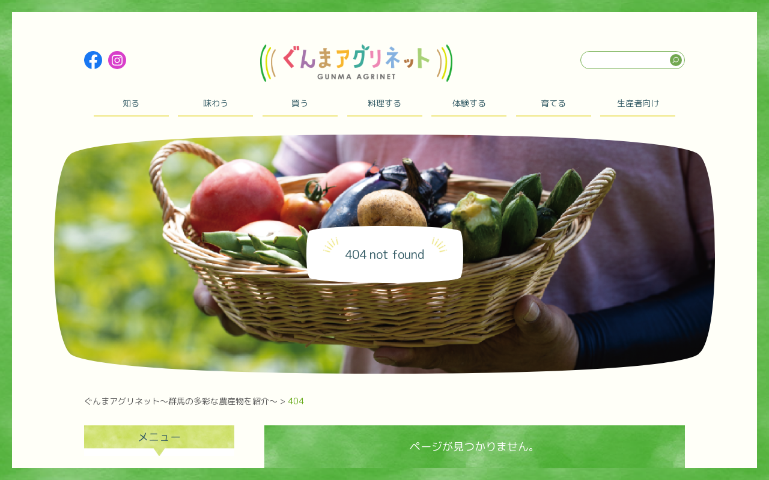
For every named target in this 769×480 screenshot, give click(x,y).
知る (131, 103)
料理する (384, 103)
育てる (553, 103)
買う (299, 103)
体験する (469, 103)
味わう (215, 103)
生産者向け (638, 103)
